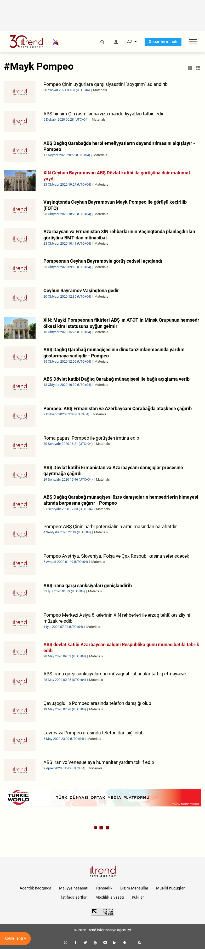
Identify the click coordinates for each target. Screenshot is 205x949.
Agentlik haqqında (35, 888)
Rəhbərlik (104, 888)
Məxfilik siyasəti (109, 897)
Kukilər (138, 897)
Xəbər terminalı (163, 41)
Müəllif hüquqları (171, 888)
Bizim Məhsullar (134, 888)
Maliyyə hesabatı (73, 888)
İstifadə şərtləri (74, 897)
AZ (130, 42)
